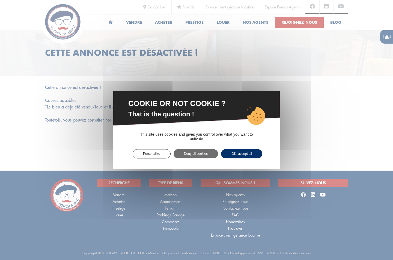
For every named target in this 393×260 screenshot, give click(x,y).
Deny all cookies (196, 154)
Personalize (151, 154)
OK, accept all (241, 154)
